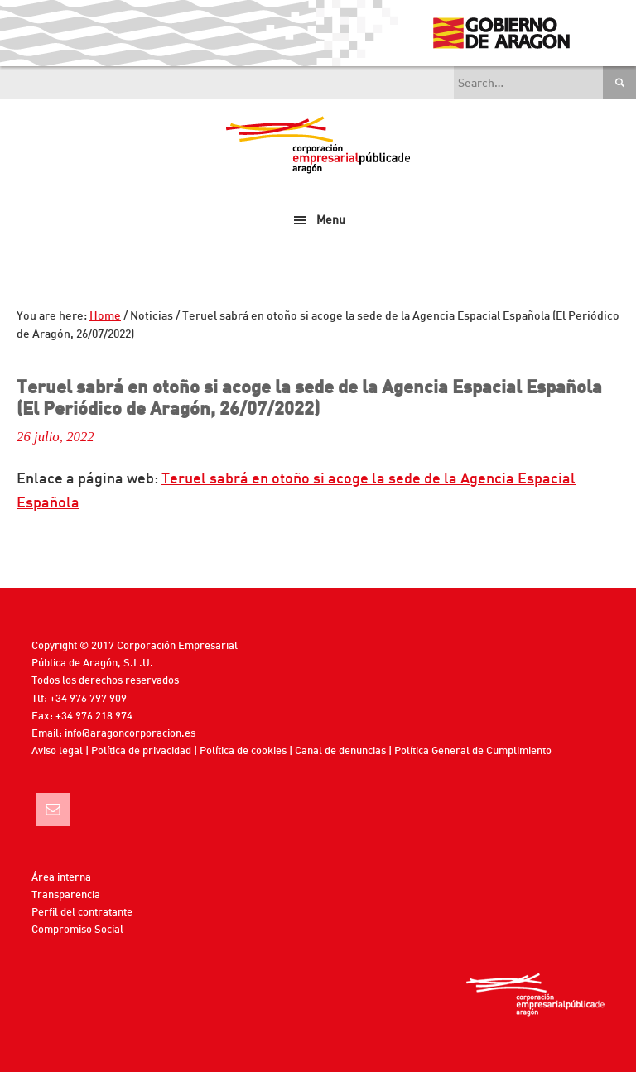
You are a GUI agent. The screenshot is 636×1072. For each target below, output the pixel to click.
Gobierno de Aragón (500, 33)
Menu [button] (330, 220)
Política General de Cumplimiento (473, 751)
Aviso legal (57, 751)
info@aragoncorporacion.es (130, 733)
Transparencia (65, 895)
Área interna (61, 878)
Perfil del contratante (81, 912)
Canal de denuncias (340, 751)
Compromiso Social (77, 930)
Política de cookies (243, 751)
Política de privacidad (141, 751)
